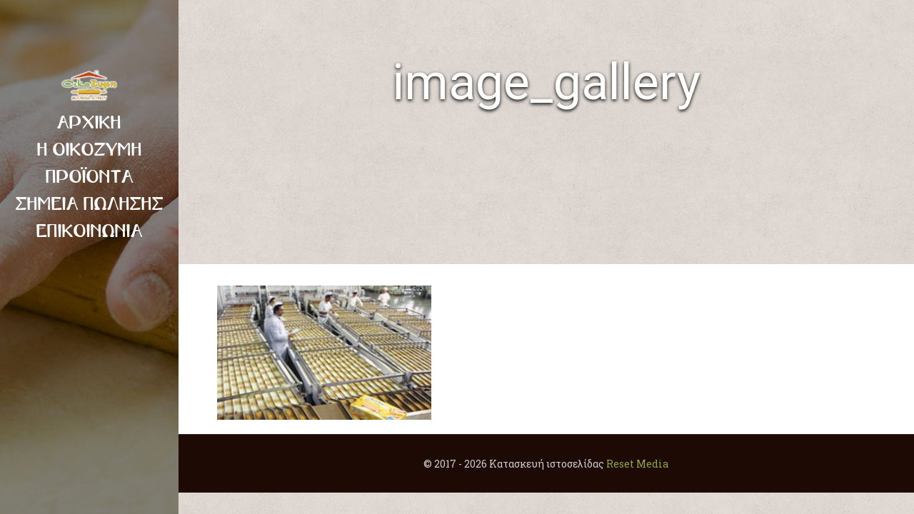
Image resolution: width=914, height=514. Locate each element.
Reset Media (637, 463)
